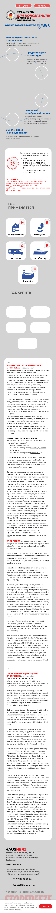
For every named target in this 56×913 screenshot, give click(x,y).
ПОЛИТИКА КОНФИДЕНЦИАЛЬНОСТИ (25, 892)
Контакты (42, 6)
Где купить (23, 6)
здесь (19, 910)
